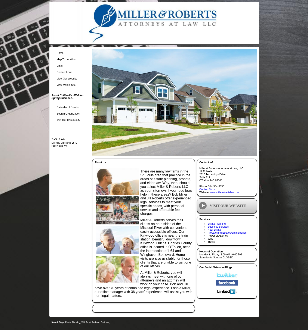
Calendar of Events (67, 107)
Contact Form (207, 189)
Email (60, 65)
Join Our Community (68, 120)
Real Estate (214, 229)
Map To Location (66, 59)
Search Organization (68, 113)
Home (60, 53)
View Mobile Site (66, 85)
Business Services (218, 226)
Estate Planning (217, 223)
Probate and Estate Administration (227, 232)
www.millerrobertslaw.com (225, 192)
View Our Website (67, 78)
